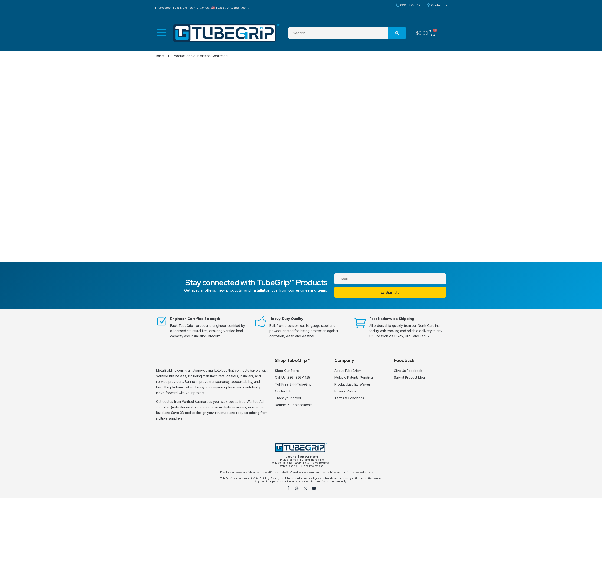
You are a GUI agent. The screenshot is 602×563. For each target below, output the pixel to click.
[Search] (397, 33)
